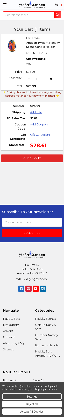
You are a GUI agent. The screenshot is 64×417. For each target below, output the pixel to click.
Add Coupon (39, 124)
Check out (32, 158)
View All (38, 380)
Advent (8, 331)
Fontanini (9, 380)
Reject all (32, 404)
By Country (11, 325)
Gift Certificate (40, 134)
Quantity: (15, 78)
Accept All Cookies (32, 411)
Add (28, 63)
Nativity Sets (11, 318)
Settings (32, 396)
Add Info (36, 112)
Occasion (9, 337)
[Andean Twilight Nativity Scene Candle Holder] (36, 79)
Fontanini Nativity (47, 345)
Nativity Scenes (45, 318)
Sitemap (8, 349)
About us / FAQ (13, 343)
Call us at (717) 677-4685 (32, 279)
